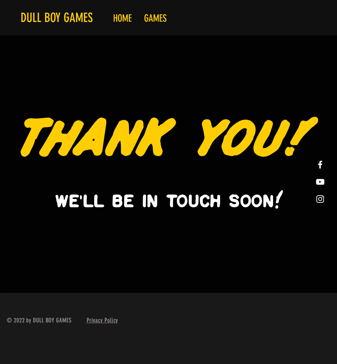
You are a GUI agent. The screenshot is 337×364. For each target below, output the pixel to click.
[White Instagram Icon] (320, 199)
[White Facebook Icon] (320, 164)
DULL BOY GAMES (57, 17)
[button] (155, 18)
